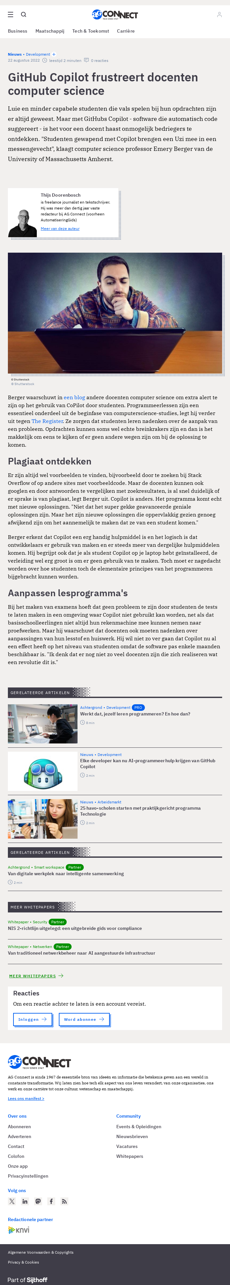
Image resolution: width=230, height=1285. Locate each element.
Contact (16, 1146)
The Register (47, 421)
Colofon (16, 1156)
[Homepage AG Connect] (115, 14)
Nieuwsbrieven (132, 1136)
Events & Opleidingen (138, 1127)
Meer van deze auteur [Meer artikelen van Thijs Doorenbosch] (60, 228)
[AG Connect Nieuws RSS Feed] (64, 1201)
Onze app (18, 1166)
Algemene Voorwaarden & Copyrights (41, 1252)
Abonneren (19, 1127)
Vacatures (127, 1146)
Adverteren (19, 1136)
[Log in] (219, 14)
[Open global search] (23, 14)
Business (18, 31)
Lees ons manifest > (26, 1098)
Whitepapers (129, 1156)
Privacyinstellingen (28, 1176)
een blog (74, 397)
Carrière (126, 31)
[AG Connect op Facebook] (51, 1201)
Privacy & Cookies (23, 1262)
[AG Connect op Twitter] (12, 1201)
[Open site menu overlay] (10, 14)
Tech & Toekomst (90, 31)
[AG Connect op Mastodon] (38, 1201)
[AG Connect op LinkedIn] (25, 1201)
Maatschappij (50, 31)
